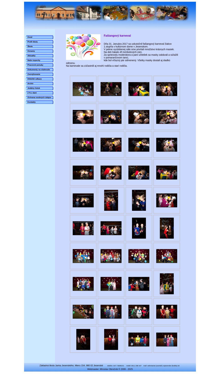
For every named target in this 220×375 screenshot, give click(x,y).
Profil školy (33, 42)
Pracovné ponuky (35, 65)
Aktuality (31, 56)
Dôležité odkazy (35, 79)
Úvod (30, 37)
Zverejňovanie (34, 74)
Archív (30, 83)
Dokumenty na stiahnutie (39, 70)
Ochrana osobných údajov (39, 97)
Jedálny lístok (34, 88)
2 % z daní (32, 93)
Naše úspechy (34, 60)
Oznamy (31, 51)
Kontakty (32, 102)
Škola (30, 46)
